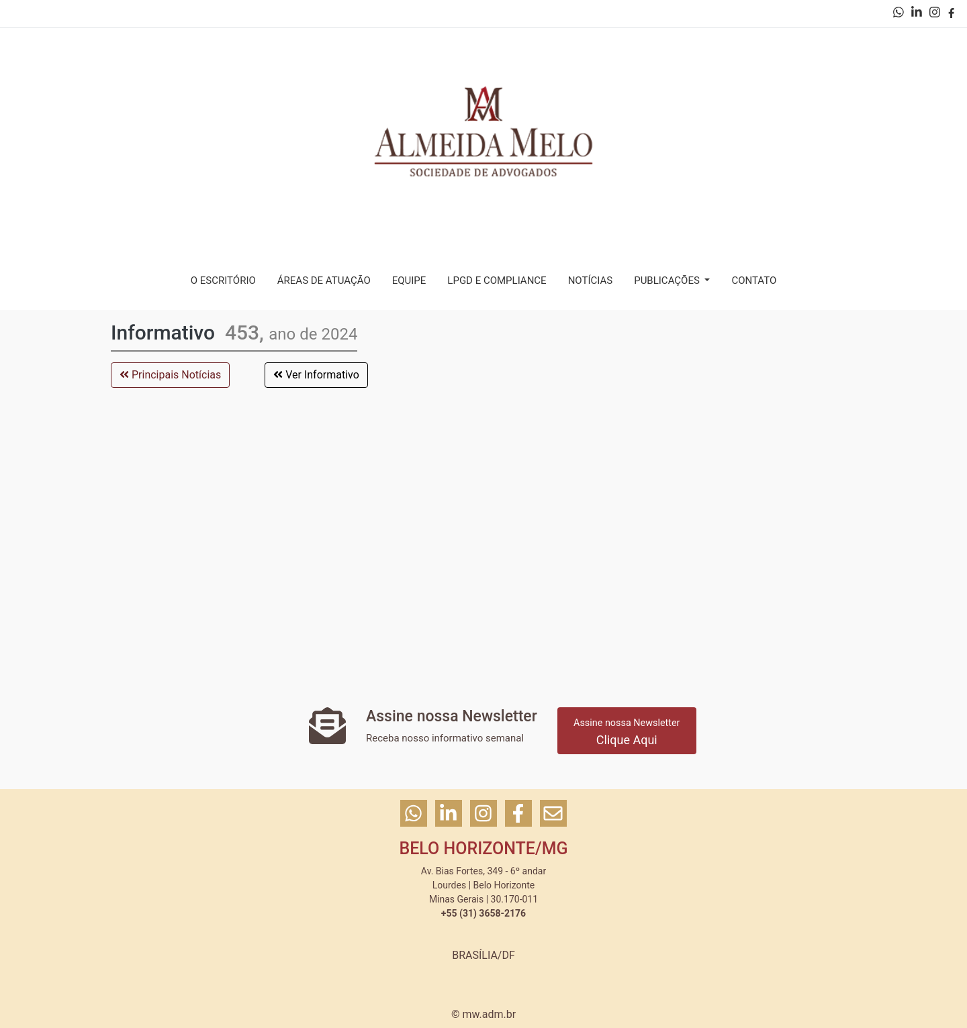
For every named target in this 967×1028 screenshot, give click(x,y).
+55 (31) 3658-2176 (483, 913)
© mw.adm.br (483, 1014)
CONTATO (753, 280)
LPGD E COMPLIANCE (496, 280)
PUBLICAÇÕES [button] (668, 280)
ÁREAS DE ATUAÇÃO (324, 280)
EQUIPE (409, 280)
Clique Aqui (626, 732)
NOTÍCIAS (590, 280)
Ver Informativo (316, 374)
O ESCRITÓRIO (223, 280)
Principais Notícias (170, 374)
